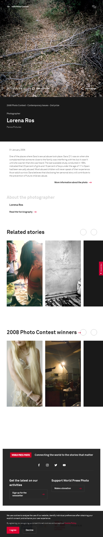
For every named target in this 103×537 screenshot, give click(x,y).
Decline (29, 530)
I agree (13, 530)
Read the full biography (20, 212)
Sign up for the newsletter (19, 494)
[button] (83, 232)
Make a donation (62, 488)
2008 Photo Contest (20, 7)
